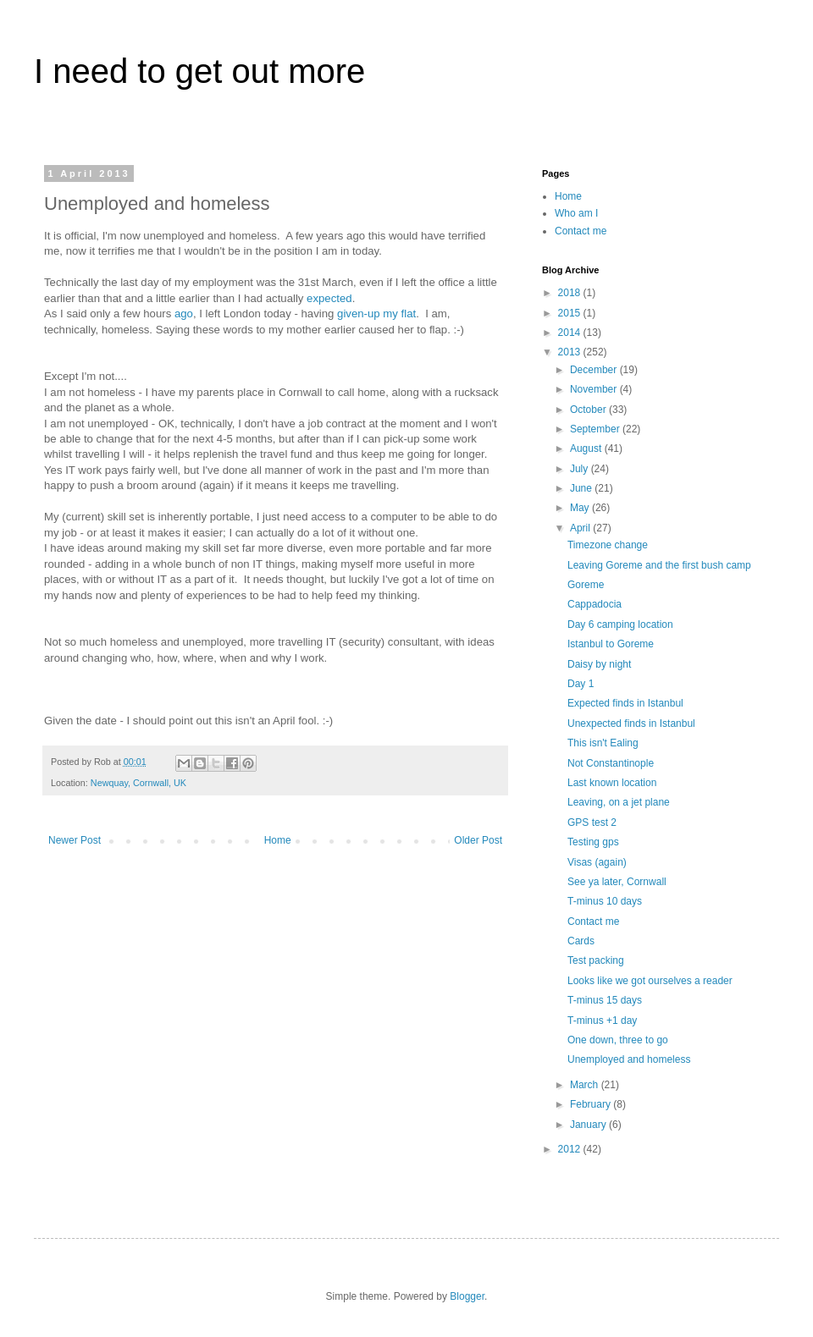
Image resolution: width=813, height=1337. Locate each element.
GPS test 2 (592, 822)
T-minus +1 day (602, 1020)
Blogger (467, 1296)
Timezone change (607, 545)
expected (329, 298)
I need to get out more (199, 71)
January (589, 1125)
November (595, 389)
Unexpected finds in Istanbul (631, 723)
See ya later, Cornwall (616, 882)
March (585, 1085)
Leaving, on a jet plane (618, 802)
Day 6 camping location (620, 624)
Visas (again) (597, 862)
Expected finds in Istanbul (625, 703)
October (589, 409)
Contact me (580, 231)
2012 (570, 1149)
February (591, 1104)
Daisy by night (599, 664)
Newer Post (74, 840)
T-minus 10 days (604, 901)
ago (183, 313)
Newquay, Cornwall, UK (138, 783)
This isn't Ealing (603, 743)
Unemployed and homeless (628, 1059)
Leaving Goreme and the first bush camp (659, 565)
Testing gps (593, 842)
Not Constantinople (610, 763)
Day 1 (580, 684)
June (582, 488)
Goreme (585, 585)
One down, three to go (617, 1040)
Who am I (576, 213)
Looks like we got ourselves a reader (650, 981)
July (580, 469)
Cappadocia (594, 604)
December (595, 370)
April (581, 528)
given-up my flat (376, 313)
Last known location (611, 783)
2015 (570, 313)
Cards (581, 941)
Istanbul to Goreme (610, 644)
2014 (570, 332)
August (587, 448)
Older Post (478, 840)
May (581, 508)
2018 (570, 293)
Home (277, 840)
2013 (570, 352)
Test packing (595, 960)
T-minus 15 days (604, 1000)
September (596, 429)
